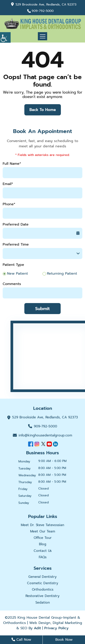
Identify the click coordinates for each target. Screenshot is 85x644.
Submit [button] (42, 308)
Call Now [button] (21, 639)
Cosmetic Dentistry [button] (42, 584)
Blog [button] (42, 545)
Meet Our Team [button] (42, 532)
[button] (5, 37)
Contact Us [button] (43, 551)
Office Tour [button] (43, 538)
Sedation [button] (42, 603)
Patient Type (13, 265)
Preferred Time (16, 244)
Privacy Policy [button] (56, 628)
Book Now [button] (64, 639)
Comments (12, 284)
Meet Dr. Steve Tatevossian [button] (42, 525)
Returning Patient (62, 274)
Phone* (9, 204)
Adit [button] (37, 628)
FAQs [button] (42, 558)
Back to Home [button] (42, 110)
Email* (8, 184)
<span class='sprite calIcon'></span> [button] (78, 233)
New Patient (17, 274)
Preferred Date (16, 224)
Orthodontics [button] (42, 590)
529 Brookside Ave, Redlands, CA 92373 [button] (45, 4)
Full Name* (12, 163)
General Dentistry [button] (42, 577)
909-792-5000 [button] (43, 11)
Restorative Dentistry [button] (42, 597)
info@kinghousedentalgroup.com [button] (42, 435)
